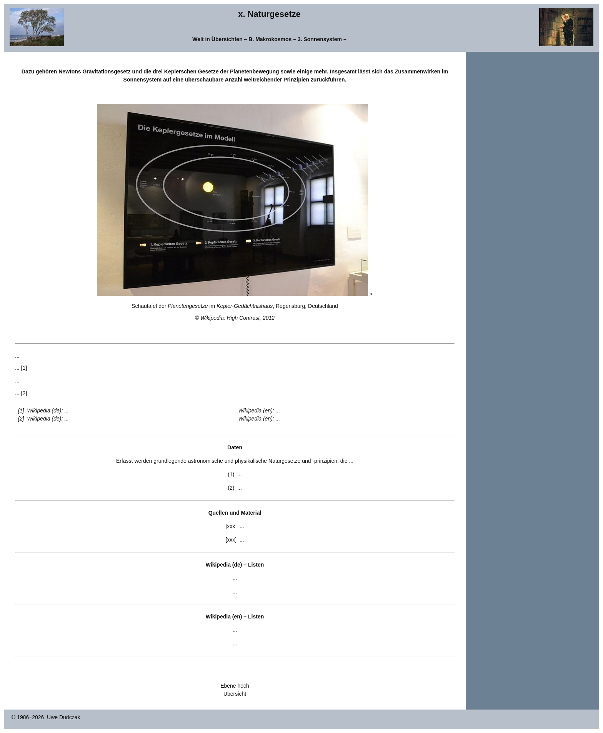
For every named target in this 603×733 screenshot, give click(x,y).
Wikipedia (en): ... (259, 410)
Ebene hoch (234, 686)
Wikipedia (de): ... (48, 410)
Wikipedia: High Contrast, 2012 (237, 318)
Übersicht (234, 694)
